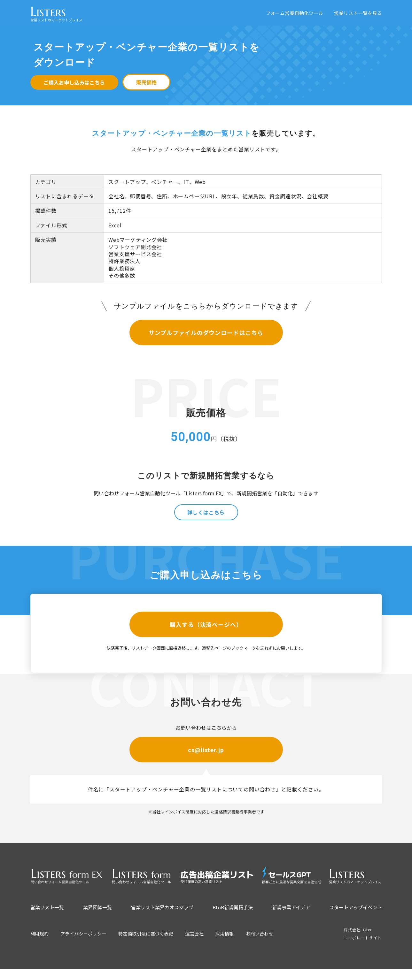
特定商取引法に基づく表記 (146, 933)
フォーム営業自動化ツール (294, 13)
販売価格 (146, 82)
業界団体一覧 (97, 907)
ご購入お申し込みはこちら (74, 82)
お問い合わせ (259, 933)
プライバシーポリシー (83, 933)
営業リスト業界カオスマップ (162, 907)
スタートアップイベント (355, 907)
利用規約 (39, 933)
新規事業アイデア (291, 907)
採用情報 (224, 933)
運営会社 (194, 933)
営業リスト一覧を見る (358, 13)
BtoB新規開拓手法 (233, 907)
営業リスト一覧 (47, 907)
